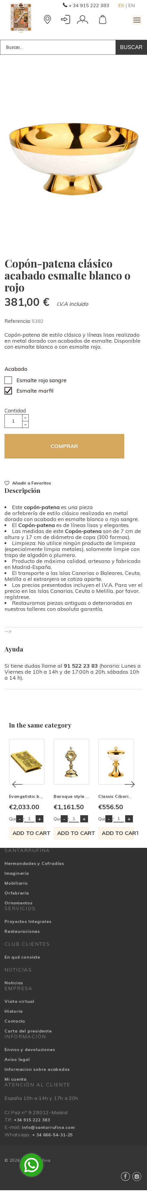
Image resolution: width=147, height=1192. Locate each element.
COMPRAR (64, 446)
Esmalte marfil (35, 390)
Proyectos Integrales (27, 923)
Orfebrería (16, 895)
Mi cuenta (15, 1081)
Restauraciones (22, 933)
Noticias (13, 984)
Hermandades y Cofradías (34, 865)
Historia (13, 1013)
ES (121, 5)
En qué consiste (22, 959)
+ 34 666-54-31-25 (52, 1136)
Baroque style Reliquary (81, 798)
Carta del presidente (28, 1032)
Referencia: (18, 321)
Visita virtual (19, 1003)
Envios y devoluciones (29, 1051)
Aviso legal (17, 1061)
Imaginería (16, 875)
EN (131, 5)
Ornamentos (18, 904)
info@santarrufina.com (48, 1129)
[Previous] (17, 785)
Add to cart (29, 834)
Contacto (14, 1023)
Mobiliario (16, 885)
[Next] (129, 785)
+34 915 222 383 (32, 1121)
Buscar (131, 47)
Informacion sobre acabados (37, 1071)
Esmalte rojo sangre (41, 380)
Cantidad (15, 410)
